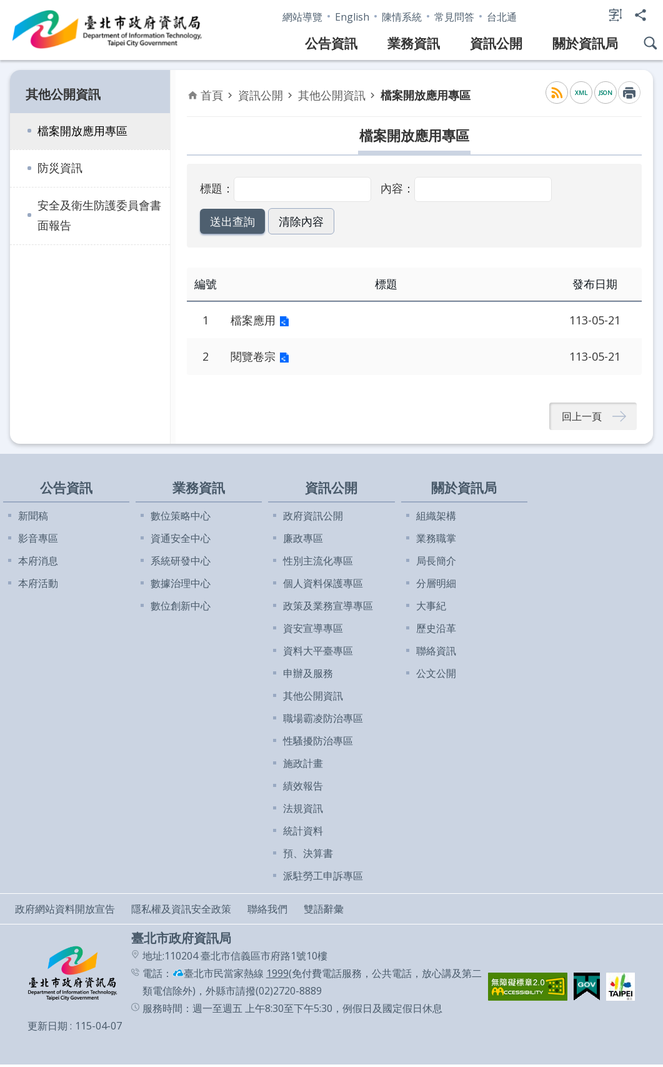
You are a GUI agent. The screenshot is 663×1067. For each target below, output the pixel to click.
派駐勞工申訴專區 (323, 878)
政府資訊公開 (313, 518)
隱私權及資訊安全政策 (181, 911)
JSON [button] (605, 93)
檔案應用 (253, 320)
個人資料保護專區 (323, 586)
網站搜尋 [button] (650, 43)
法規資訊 (303, 811)
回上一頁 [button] (582, 417)
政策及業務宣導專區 (328, 608)
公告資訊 (331, 43)
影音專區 (38, 541)
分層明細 (436, 586)
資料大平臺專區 (318, 653)
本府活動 (38, 586)
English (352, 17)
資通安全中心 (181, 541)
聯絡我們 (267, 911)
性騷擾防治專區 (318, 743)
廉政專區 (303, 541)
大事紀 (431, 608)
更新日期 (47, 1028)
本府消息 (38, 563)
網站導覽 (302, 17)
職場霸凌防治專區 (323, 721)
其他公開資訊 (63, 94)
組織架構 (436, 518)
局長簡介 (436, 563)
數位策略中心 (181, 518)
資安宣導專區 (313, 631)
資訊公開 (496, 43)
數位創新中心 (181, 608)
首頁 (212, 95)
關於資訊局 (585, 43)
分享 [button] (640, 15)
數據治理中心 (181, 586)
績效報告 (303, 788)
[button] (230, 221)
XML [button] (581, 93)
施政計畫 (303, 766)
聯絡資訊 (436, 653)
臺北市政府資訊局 (107, 30)
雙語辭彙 (324, 911)
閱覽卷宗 (253, 356)
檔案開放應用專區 (82, 130)
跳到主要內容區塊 (6, 6)
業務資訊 (413, 43)
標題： (217, 188)
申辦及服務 (308, 676)
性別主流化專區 (318, 563)
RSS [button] (557, 92)
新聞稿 (33, 518)
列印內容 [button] (629, 92)
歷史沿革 (436, 631)
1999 (277, 976)
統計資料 (303, 833)
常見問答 (454, 17)
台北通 (502, 17)
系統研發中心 (181, 563)
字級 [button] (615, 15)
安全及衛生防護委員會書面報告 (99, 215)
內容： (397, 188)
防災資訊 (59, 167)
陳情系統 (402, 17)
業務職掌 (436, 541)
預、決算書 (308, 856)
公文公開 (436, 676)
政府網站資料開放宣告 (65, 911)
